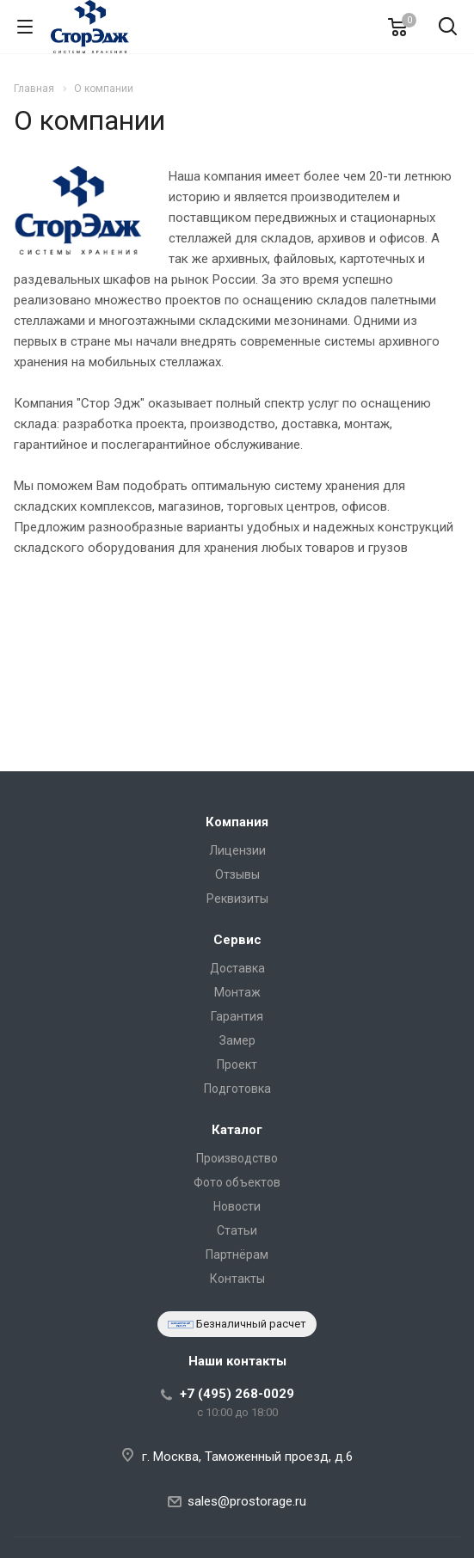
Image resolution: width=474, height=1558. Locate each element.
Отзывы (237, 874)
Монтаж (237, 992)
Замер (237, 1040)
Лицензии (237, 850)
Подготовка (237, 1088)
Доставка (237, 968)
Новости (237, 1206)
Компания (237, 822)
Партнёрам (237, 1254)
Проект (237, 1064)
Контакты (237, 1278)
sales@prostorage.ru (247, 1501)
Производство (237, 1158)
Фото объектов (237, 1182)
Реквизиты (237, 898)
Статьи (237, 1230)
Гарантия (237, 1016)
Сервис (237, 940)
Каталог (237, 1130)
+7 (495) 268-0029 (237, 1394)
